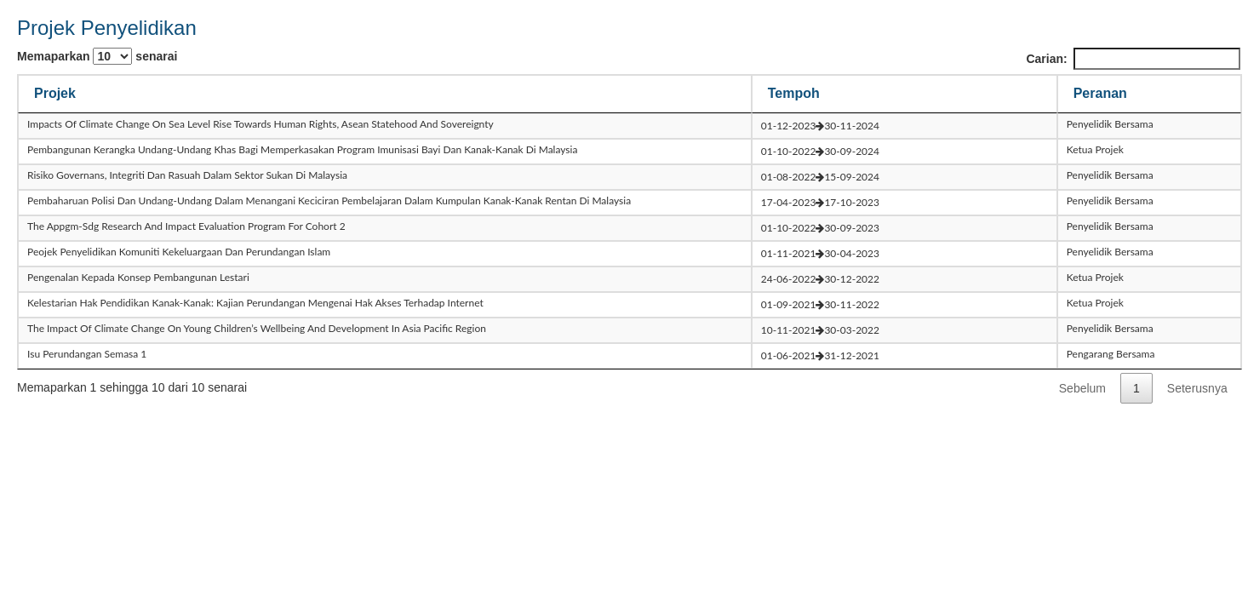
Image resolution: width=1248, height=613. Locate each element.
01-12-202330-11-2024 (820, 125)
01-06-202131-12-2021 (820, 355)
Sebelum (1082, 388)
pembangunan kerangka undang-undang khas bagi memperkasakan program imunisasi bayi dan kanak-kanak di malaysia (302, 149)
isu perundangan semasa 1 (86, 353)
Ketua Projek (1095, 149)
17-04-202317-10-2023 (820, 202)
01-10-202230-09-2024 (820, 151)
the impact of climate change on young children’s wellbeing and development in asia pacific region (256, 328)
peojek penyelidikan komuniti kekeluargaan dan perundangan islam (178, 251)
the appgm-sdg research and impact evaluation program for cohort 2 (186, 226)
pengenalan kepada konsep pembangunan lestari (138, 277)
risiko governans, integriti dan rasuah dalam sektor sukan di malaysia (187, 175)
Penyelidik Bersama (1110, 123)
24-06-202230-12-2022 (820, 278)
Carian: (1132, 59)
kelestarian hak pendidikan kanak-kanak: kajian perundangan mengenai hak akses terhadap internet (255, 302)
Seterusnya (1197, 388)
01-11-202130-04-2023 (820, 253)
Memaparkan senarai (97, 56)
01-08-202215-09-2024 (820, 176)
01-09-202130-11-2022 (820, 304)
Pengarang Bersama (1111, 353)
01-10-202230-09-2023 (820, 227)
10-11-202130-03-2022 (820, 330)
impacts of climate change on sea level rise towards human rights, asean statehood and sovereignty (260, 123)
